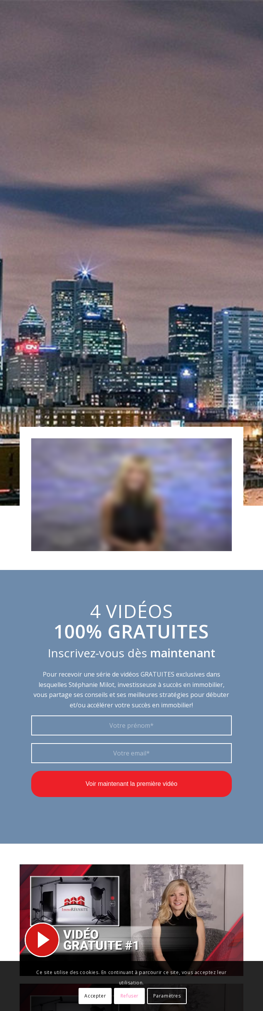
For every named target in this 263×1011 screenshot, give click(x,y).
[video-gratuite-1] (131, 920)
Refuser (130, 996)
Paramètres (167, 996)
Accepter (95, 996)
